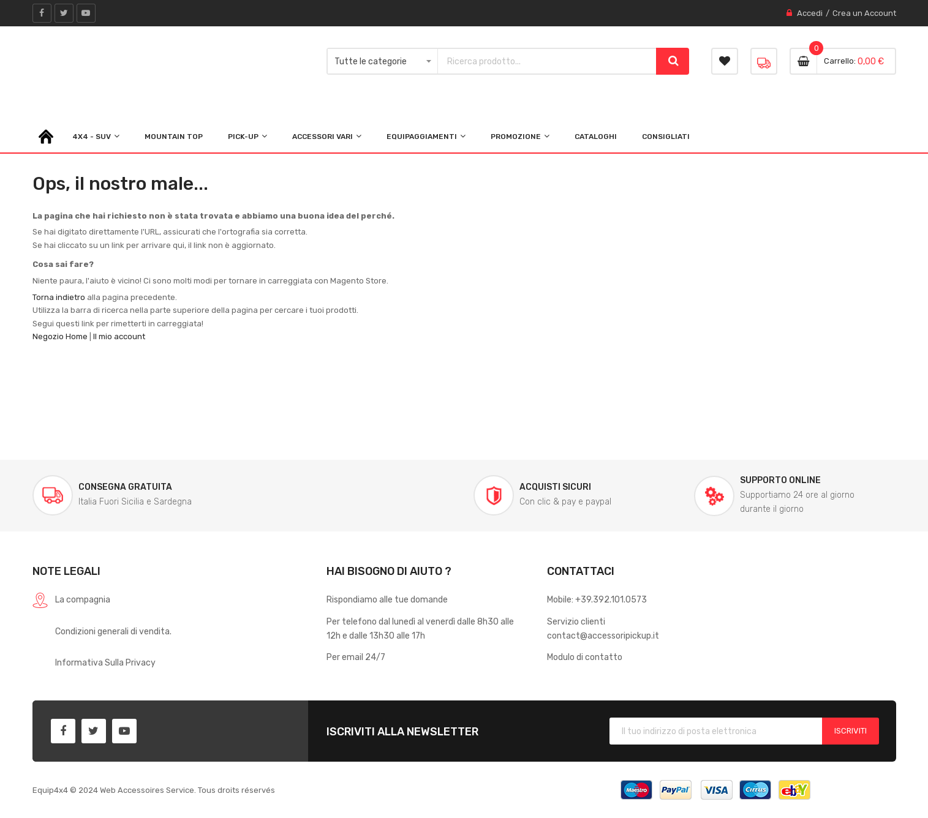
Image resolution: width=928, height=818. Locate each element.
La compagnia (82, 599)
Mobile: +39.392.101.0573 (597, 599)
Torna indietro (58, 297)
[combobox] (547, 61)
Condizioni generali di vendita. (113, 631)
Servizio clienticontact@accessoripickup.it (603, 628)
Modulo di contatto (584, 657)
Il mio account (119, 336)
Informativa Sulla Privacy (105, 662)
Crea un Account (864, 13)
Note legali (66, 571)
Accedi (810, 13)
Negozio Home (60, 336)
